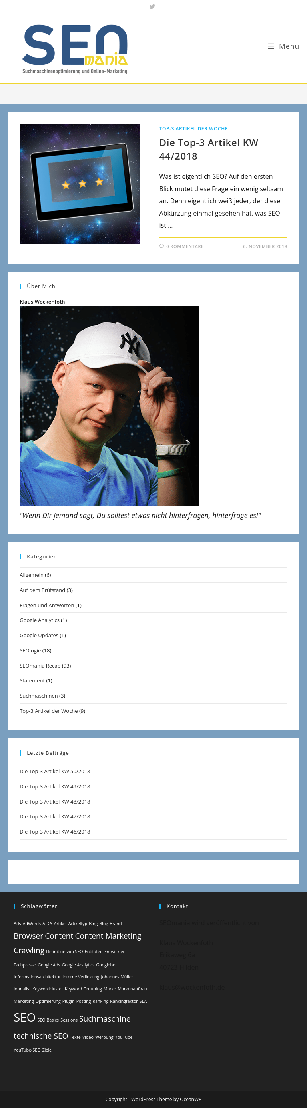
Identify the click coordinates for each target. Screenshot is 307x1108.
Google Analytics (40, 620)
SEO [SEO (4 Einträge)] (25, 1017)
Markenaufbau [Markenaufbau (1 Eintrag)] (132, 989)
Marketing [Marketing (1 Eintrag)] (24, 1001)
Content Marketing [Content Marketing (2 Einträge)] (108, 936)
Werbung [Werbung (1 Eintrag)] (104, 1037)
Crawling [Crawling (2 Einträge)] (29, 950)
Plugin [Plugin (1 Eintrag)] (68, 1001)
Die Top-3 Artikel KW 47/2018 (55, 816)
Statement (32, 680)
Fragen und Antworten (47, 605)
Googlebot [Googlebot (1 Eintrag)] (106, 965)
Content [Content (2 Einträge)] (59, 936)
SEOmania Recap (40, 665)
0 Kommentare (185, 246)
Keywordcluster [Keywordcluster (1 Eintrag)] (47, 989)
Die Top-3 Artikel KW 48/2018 (55, 801)
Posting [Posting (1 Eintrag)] (83, 1001)
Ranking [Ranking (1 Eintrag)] (101, 1001)
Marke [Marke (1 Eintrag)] (110, 989)
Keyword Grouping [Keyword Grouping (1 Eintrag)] (83, 989)
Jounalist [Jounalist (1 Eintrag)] (22, 989)
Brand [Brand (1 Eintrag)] (116, 923)
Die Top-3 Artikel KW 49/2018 (55, 786)
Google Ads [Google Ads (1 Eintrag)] (49, 965)
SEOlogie (30, 650)
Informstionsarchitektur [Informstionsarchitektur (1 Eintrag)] (37, 977)
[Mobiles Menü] (283, 46)
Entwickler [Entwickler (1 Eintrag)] (114, 951)
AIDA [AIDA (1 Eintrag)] (47, 923)
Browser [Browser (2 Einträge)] (28, 936)
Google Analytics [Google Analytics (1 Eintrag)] (78, 965)
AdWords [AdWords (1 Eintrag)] (32, 923)
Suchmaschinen (39, 695)
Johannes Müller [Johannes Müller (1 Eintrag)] (117, 977)
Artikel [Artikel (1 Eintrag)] (60, 923)
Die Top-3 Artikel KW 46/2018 (55, 831)
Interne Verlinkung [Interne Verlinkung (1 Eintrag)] (80, 977)
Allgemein (32, 574)
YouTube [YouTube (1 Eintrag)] (124, 1037)
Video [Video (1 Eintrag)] (88, 1037)
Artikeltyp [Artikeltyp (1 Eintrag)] (78, 923)
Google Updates (39, 635)
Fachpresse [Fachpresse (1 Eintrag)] (25, 965)
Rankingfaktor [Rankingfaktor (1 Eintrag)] (124, 1001)
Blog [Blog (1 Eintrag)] (103, 923)
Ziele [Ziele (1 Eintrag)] (47, 1050)
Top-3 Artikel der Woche (193, 128)
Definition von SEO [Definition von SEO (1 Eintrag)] (64, 951)
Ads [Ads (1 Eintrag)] (17, 923)
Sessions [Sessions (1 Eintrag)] (69, 1020)
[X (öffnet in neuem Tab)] (153, 6)
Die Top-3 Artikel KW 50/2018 (55, 771)
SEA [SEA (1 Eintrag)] (143, 1001)
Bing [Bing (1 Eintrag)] (93, 923)
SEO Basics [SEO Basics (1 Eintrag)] (48, 1020)
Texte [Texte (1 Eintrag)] (75, 1037)
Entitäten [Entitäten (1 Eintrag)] (94, 951)
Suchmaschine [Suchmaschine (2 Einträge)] (104, 1019)
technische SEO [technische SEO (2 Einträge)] (41, 1036)
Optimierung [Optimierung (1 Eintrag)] (48, 1001)
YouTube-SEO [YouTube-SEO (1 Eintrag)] (27, 1050)
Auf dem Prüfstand (42, 590)
